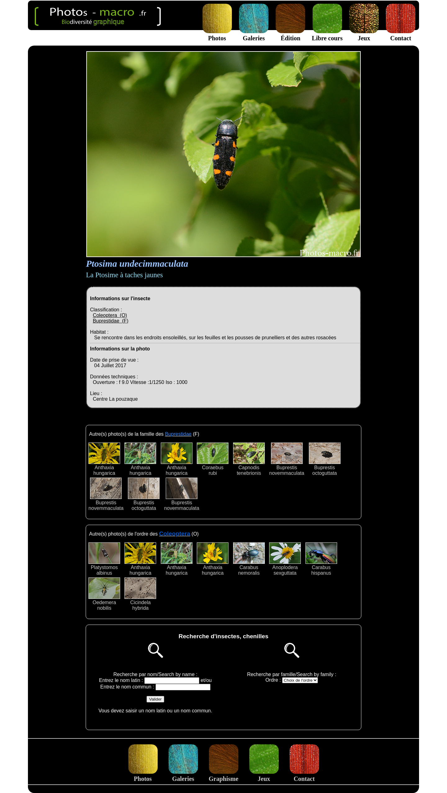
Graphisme (223, 775)
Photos (217, 35)
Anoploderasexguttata (285, 559)
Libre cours (327, 35)
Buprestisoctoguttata (325, 459)
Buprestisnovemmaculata (286, 459)
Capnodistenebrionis (249, 459)
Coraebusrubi (212, 459)
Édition (290, 35)
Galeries (254, 35)
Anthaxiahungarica (104, 459)
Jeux (364, 35)
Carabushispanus (321, 559)
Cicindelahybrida (140, 594)
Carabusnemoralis (249, 559)
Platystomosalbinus (104, 559)
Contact (400, 35)
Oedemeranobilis (104, 594)
